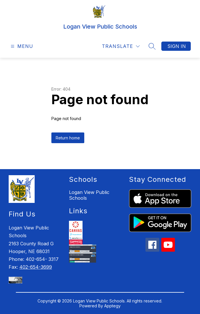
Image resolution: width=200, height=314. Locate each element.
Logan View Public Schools (89, 195)
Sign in (176, 46)
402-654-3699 (35, 267)
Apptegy (112, 305)
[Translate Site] (120, 46)
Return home (68, 137)
